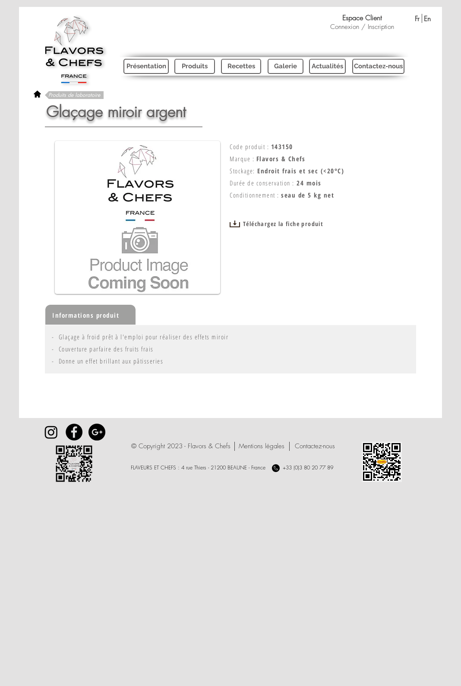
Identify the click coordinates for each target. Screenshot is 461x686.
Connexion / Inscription (362, 26)
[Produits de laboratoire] (74, 95)
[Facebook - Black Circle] (74, 432)
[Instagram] (51, 432)
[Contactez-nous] (378, 66)
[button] (180, 446)
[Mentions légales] (261, 446)
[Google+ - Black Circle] (96, 432)
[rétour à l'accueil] (37, 94)
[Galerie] (285, 66)
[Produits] (194, 66)
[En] (427, 18)
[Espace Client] (362, 17)
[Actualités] (327, 66)
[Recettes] (241, 66)
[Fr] (416, 18)
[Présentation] (146, 66)
